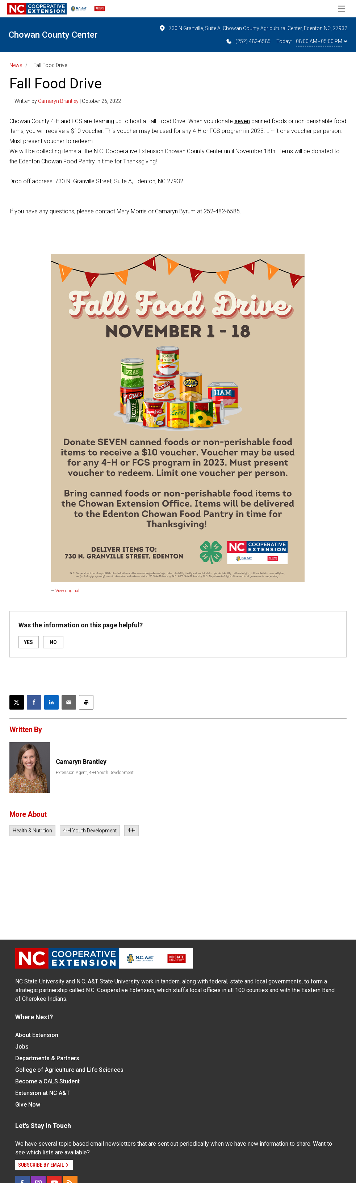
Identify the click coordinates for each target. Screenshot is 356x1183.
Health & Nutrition (32, 830)
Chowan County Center (53, 35)
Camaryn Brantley (58, 101)
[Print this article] (86, 702)
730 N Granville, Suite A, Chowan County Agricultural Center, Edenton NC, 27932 (253, 28)
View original (67, 590)
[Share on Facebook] (34, 702)
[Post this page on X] (16, 702)
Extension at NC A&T (42, 1093)
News (15, 65)
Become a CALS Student (47, 1081)
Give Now (27, 1104)
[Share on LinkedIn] (51, 702)
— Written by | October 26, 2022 (65, 101)
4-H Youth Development (90, 830)
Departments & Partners (47, 1058)
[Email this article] (69, 702)
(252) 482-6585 (248, 41)
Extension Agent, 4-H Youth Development (95, 772)
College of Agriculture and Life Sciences (69, 1069)
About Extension (36, 1035)
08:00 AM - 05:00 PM (321, 41)
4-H (131, 830)
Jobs (22, 1046)
